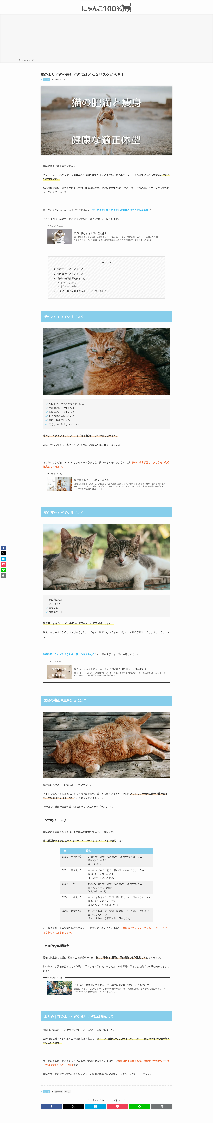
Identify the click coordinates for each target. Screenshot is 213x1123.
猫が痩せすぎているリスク (71, 273)
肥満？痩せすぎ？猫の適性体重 (90, 233)
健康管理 (58, 1092)
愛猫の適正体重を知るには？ (72, 278)
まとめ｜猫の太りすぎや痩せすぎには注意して (82, 291)
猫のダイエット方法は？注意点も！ (92, 480)
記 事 (46, 79)
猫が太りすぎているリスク (71, 269)
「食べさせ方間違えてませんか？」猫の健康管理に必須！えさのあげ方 (111, 985)
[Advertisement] (106, 37)
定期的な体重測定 (71, 286)
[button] (51, 1106)
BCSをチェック (70, 283)
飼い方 (67, 1092)
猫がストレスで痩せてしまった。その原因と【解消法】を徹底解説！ (110, 669)
